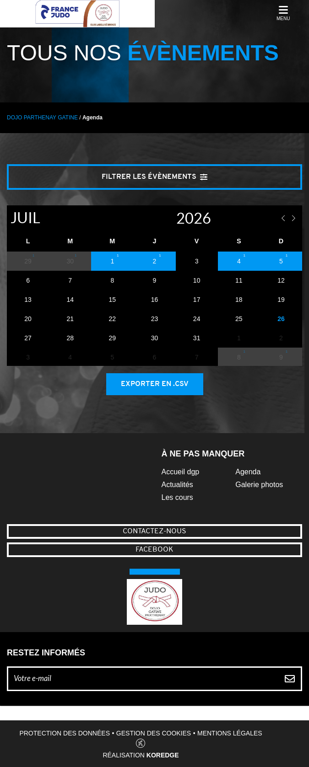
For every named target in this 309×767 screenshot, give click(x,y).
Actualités (177, 484)
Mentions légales (229, 733)
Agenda (247, 472)
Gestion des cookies (153, 733)
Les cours (177, 497)
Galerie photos (259, 484)
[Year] (166, 218)
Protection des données (64, 733)
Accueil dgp (181, 472)
